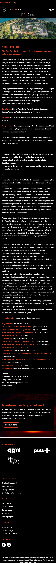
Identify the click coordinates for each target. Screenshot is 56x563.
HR (8, 9)
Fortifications (7, 507)
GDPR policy (7, 527)
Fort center (6, 503)
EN (16, 9)
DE (21, 9)
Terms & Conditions (10, 534)
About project (8, 517)
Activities (6, 513)
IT (12, 9)
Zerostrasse (7, 510)
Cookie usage (7, 531)
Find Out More (11, 425)
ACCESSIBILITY (5, 3)
